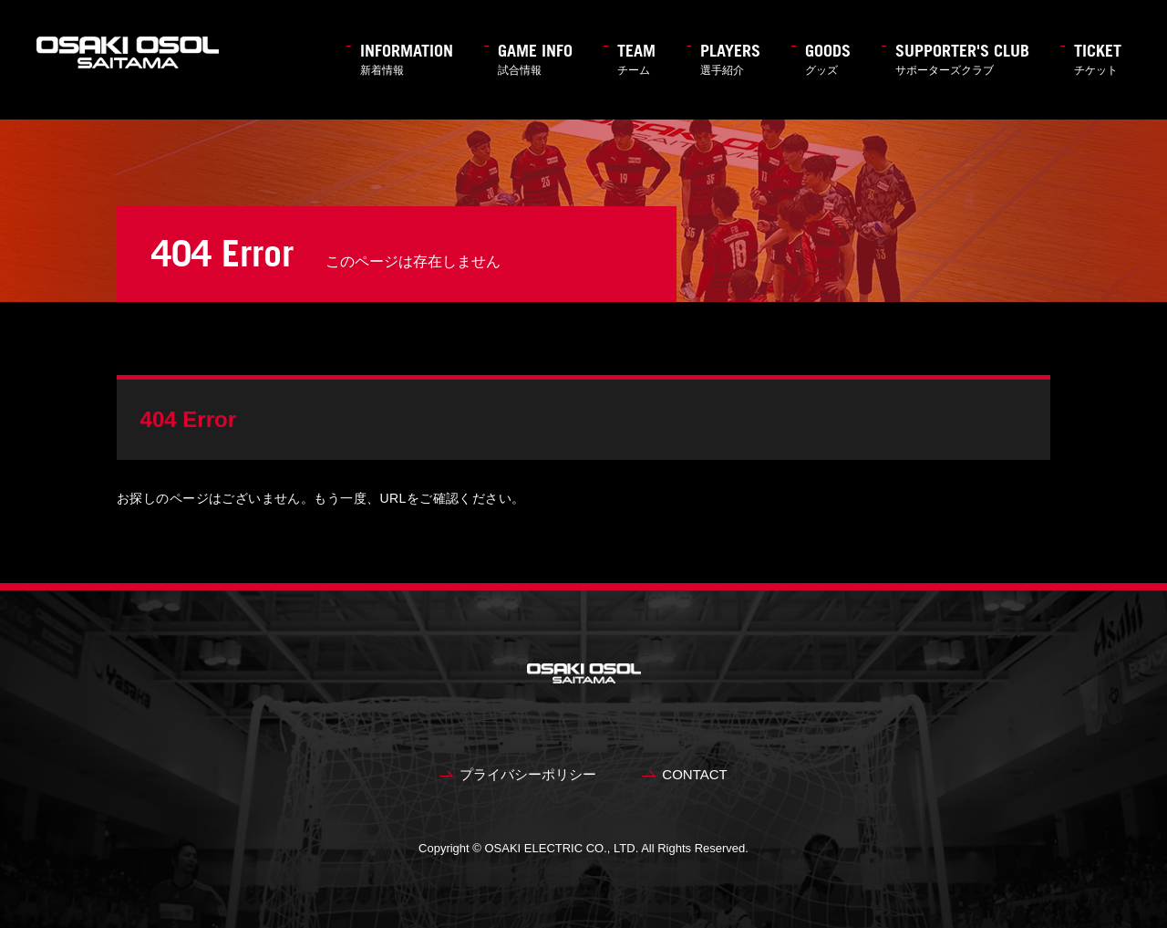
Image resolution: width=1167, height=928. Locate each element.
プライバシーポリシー (528, 774)
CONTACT (694, 774)
